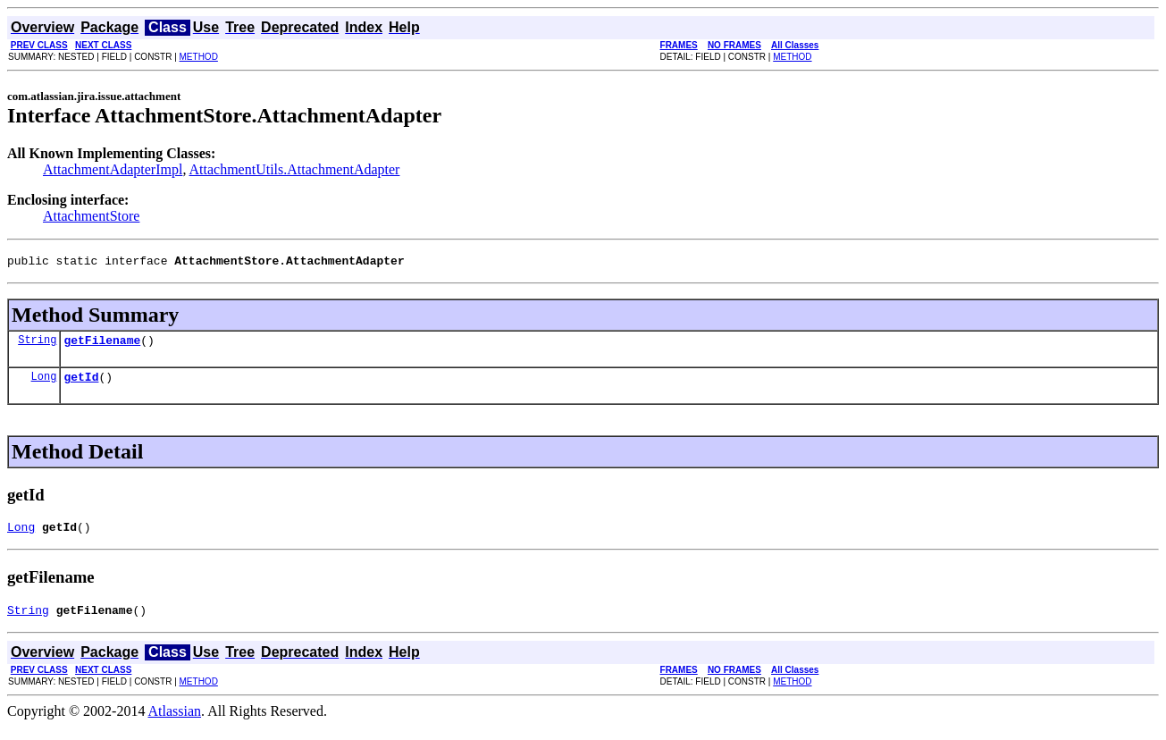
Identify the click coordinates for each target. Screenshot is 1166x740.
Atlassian (175, 724)
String (37, 344)
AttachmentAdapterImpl (112, 169)
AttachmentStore (91, 215)
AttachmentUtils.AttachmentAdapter (294, 169)
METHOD (199, 57)
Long (44, 383)
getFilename (101, 345)
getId (80, 384)
